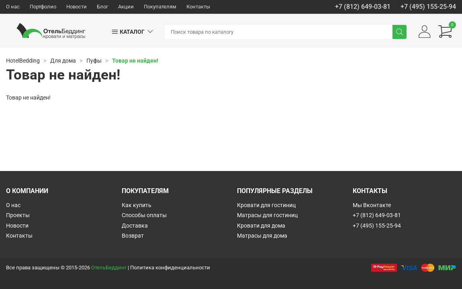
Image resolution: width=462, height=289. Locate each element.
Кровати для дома (261, 225)
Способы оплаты (144, 215)
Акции (126, 7)
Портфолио (43, 7)
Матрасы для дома (262, 235)
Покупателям (160, 7)
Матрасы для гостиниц (267, 215)
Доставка (135, 225)
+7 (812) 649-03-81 (362, 6)
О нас (13, 7)
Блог (102, 7)
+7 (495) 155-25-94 (428, 6)
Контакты (198, 7)
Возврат (133, 235)
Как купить (136, 205)
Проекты (18, 215)
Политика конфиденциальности (170, 268)
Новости (76, 7)
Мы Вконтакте (372, 205)
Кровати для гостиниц (266, 205)
